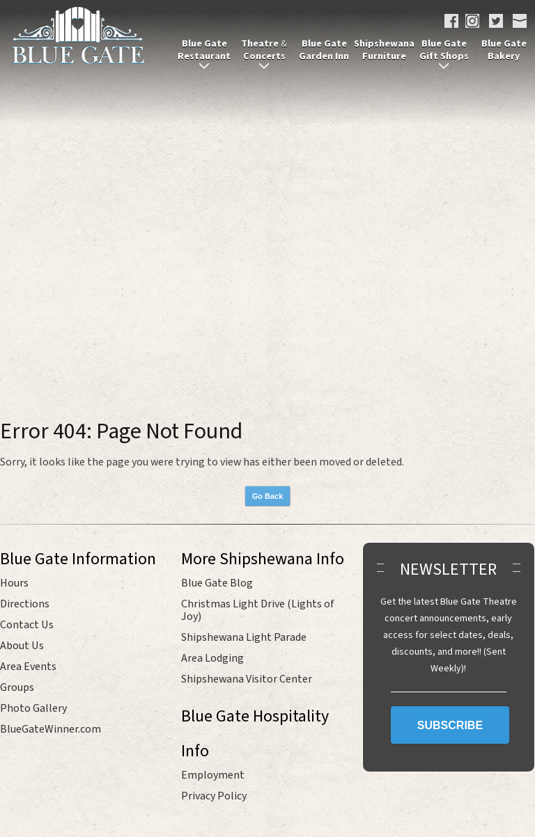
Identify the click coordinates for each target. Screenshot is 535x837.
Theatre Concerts (264, 50)
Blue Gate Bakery (504, 50)
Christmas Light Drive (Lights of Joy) (257, 610)
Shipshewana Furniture (384, 50)
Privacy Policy (214, 796)
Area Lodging (212, 658)
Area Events (28, 666)
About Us (22, 645)
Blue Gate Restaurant (204, 50)
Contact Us (27, 624)
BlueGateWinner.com (50, 729)
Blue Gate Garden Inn (324, 50)
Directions (24, 604)
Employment (213, 775)
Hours (14, 583)
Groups (17, 687)
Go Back (268, 496)
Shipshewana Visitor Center (246, 679)
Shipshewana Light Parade (244, 637)
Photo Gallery (33, 708)
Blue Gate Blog (217, 583)
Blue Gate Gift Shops (444, 50)
